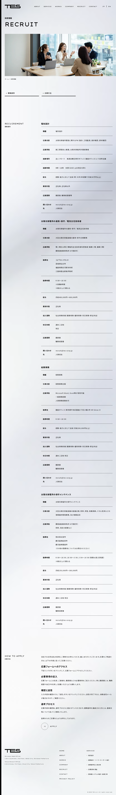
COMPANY (69, 6)
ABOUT (37, 6)
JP (103, 6)
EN (109, 6)
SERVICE (48, 6)
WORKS (58, 6)
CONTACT (93, 6)
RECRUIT (81, 6)
